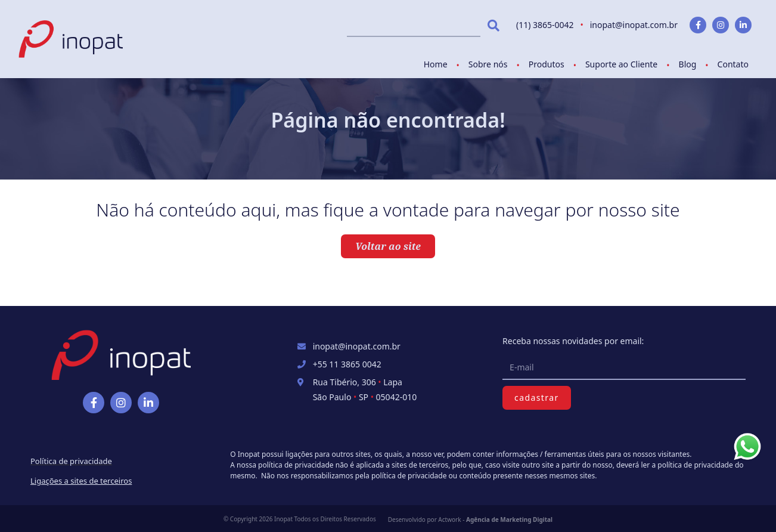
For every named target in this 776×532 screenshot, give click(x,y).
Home (436, 64)
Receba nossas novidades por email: (573, 341)
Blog (688, 64)
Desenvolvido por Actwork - (470, 519)
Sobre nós (488, 64)
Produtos (546, 64)
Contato (733, 64)
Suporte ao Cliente (621, 64)
